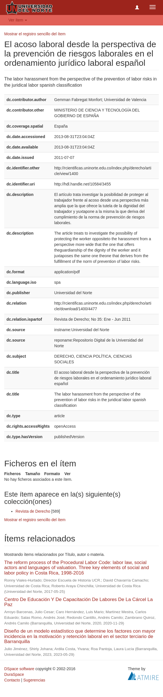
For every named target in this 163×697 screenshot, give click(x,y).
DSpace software (19, 669)
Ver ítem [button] (17, 20)
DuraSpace (14, 674)
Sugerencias (34, 680)
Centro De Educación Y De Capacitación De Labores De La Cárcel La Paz (78, 602)
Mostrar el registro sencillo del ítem (34, 34)
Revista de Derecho (33, 511)
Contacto (12, 680)
